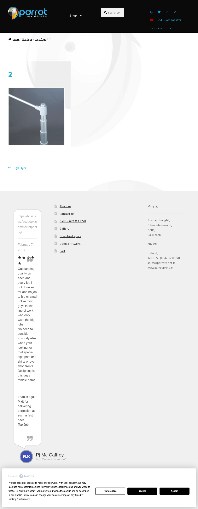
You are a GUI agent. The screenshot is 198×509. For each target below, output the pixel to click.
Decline (142, 491)
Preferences (110, 491)
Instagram (174, 12)
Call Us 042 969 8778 (73, 221)
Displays (27, 39)
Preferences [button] (24, 499)
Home (16, 39)
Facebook (151, 12)
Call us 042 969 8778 (169, 20)
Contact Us (156, 28)
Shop (73, 15)
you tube (151, 20)
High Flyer (40, 39)
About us (65, 206)
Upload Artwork (70, 244)
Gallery (64, 228)
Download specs (70, 236)
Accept (174, 491)
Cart (170, 28)
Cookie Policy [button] (22, 495)
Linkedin (167, 12)
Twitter (159, 12)
